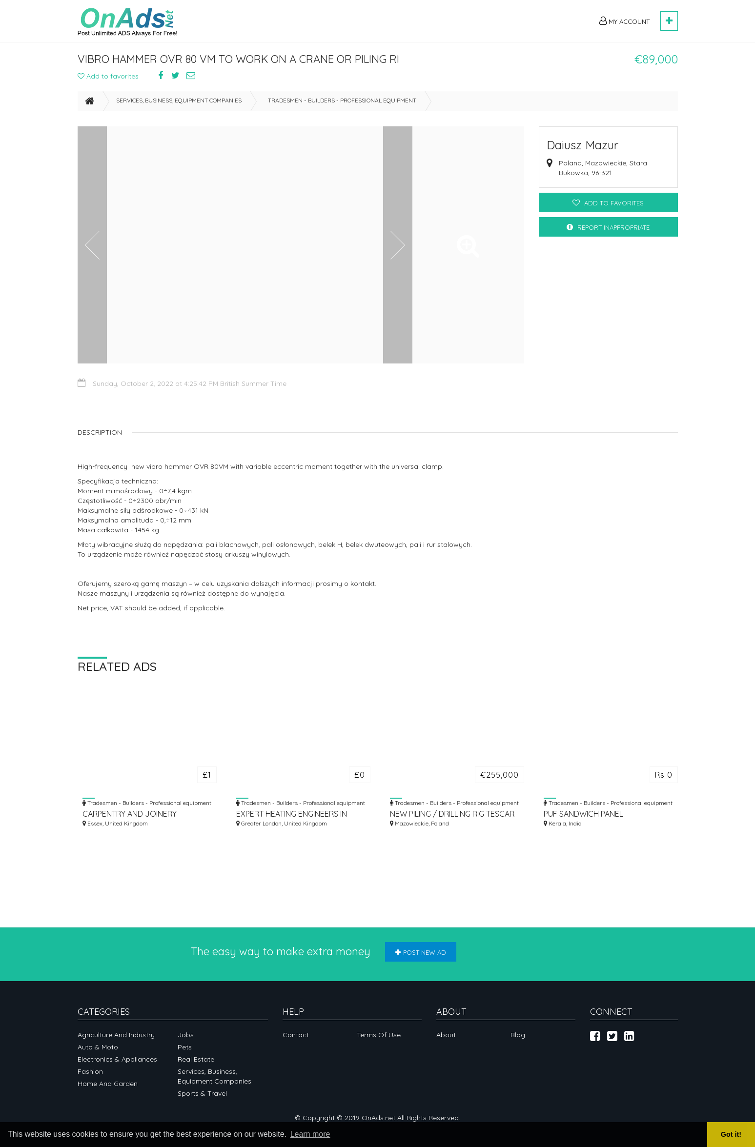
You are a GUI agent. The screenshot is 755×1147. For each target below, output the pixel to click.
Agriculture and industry (116, 1034)
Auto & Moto (98, 1047)
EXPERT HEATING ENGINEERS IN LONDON (291, 814)
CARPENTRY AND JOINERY (129, 814)
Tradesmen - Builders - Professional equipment (342, 100)
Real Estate (196, 1059)
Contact (296, 1034)
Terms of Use (379, 1034)
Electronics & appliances (117, 1059)
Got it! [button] (731, 1134)
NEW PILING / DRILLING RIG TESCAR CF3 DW (452, 814)
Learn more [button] (310, 1134)
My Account (624, 21)
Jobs (186, 1034)
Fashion (90, 1071)
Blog (517, 1034)
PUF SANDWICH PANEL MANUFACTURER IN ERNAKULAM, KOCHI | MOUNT (601, 814)
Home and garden (108, 1083)
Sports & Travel (202, 1093)
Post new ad (420, 952)
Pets (185, 1047)
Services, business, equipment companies (179, 100)
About (446, 1034)
